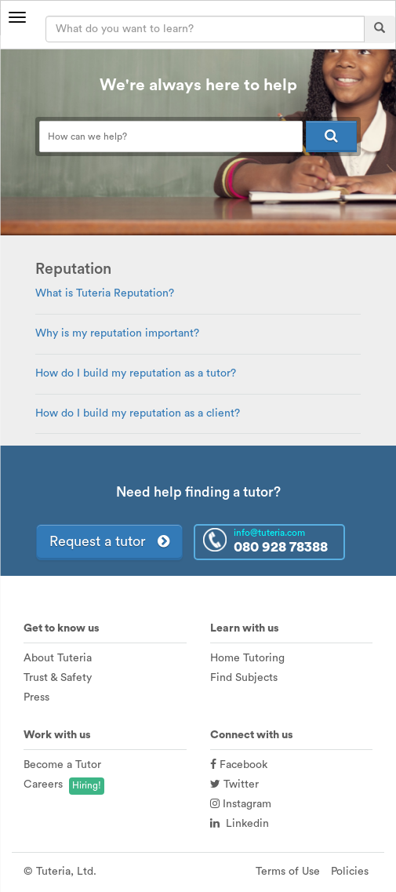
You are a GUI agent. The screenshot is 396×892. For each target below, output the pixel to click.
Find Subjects (244, 677)
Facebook (238, 764)
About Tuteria (58, 658)
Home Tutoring (247, 658)
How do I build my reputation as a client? (137, 413)
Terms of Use (288, 871)
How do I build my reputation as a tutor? (135, 373)
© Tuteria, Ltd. (60, 871)
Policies (350, 871)
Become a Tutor (62, 764)
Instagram (240, 804)
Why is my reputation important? (117, 333)
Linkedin (239, 823)
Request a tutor (109, 541)
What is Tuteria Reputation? (104, 293)
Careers (43, 784)
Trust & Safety (58, 677)
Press (36, 697)
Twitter (234, 784)
